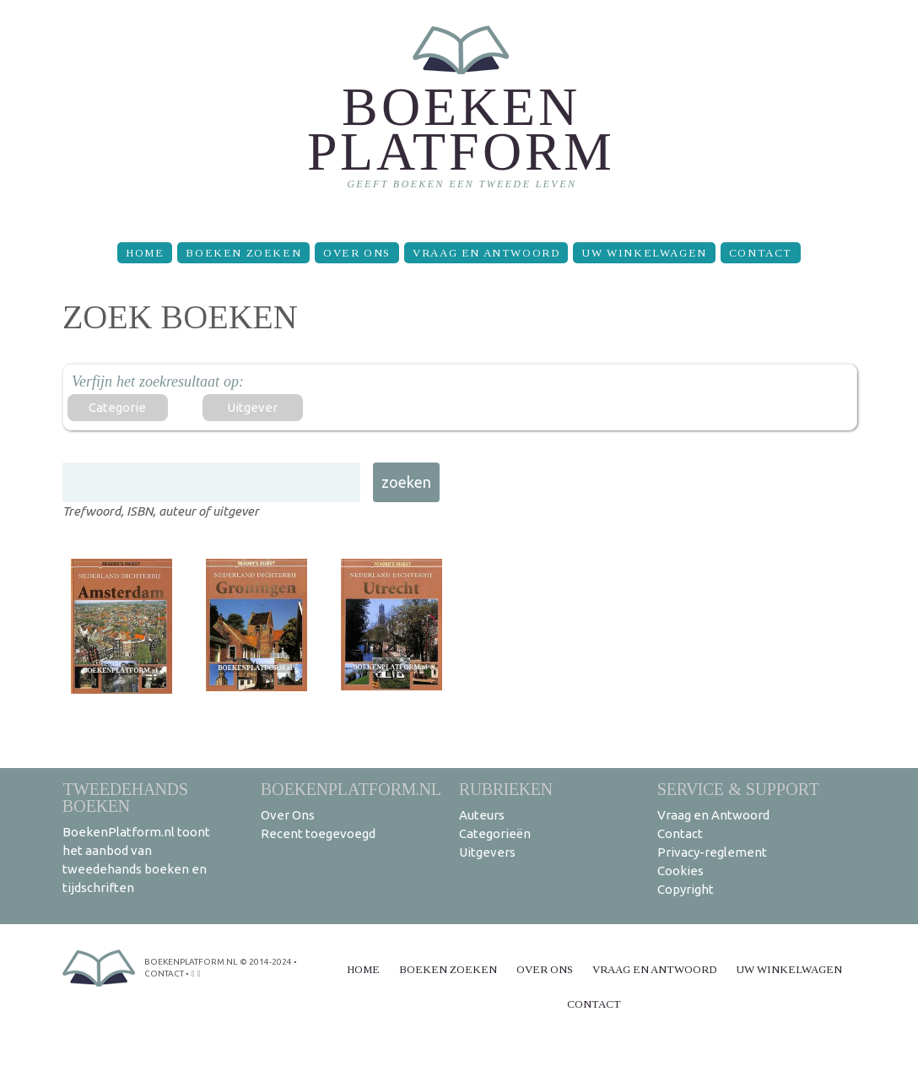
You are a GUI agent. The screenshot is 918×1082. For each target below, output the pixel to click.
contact (164, 973)
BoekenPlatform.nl (351, 789)
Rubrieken (506, 789)
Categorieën (495, 833)
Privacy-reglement (712, 852)
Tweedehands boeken (125, 797)
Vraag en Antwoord (486, 252)
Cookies (680, 870)
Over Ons (357, 252)
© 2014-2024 (266, 961)
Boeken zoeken (243, 252)
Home (145, 252)
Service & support (738, 789)
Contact (760, 252)
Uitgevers (487, 852)
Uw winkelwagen (643, 252)
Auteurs (482, 815)
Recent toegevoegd (318, 833)
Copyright (685, 889)
